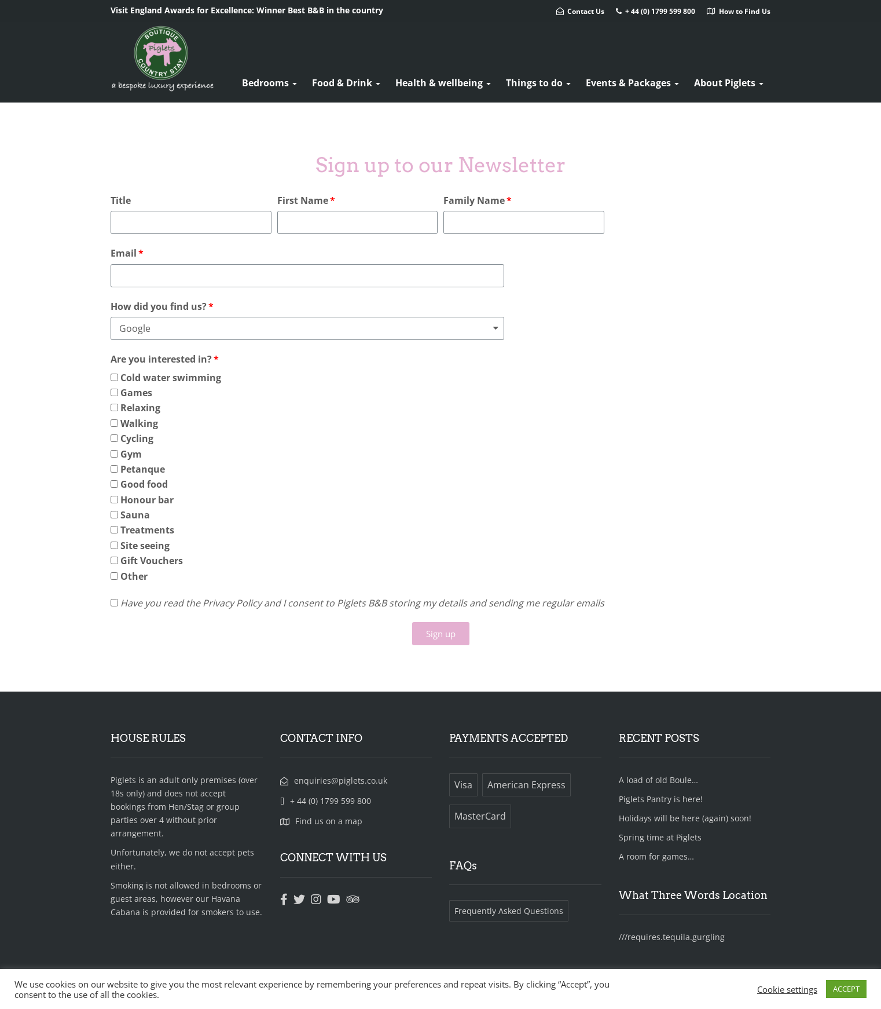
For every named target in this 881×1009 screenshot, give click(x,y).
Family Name (474, 200)
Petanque (142, 469)
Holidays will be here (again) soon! (685, 818)
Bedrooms (269, 82)
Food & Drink (346, 82)
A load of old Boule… (658, 779)
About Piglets (728, 82)
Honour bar (147, 499)
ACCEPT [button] (846, 989)
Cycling (136, 438)
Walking (139, 423)
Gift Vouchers (151, 560)
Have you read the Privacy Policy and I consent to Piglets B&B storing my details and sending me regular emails (362, 603)
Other (134, 576)
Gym (131, 454)
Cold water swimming (170, 377)
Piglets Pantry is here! (661, 799)
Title (121, 200)
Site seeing (145, 545)
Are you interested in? (161, 359)
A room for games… (656, 856)
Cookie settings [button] (787, 989)
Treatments (147, 530)
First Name (302, 200)
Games (136, 392)
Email (124, 253)
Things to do (538, 82)
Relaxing (140, 407)
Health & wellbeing (443, 82)
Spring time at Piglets (660, 837)
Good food (144, 484)
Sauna (135, 515)
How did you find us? (159, 306)
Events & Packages (632, 82)
